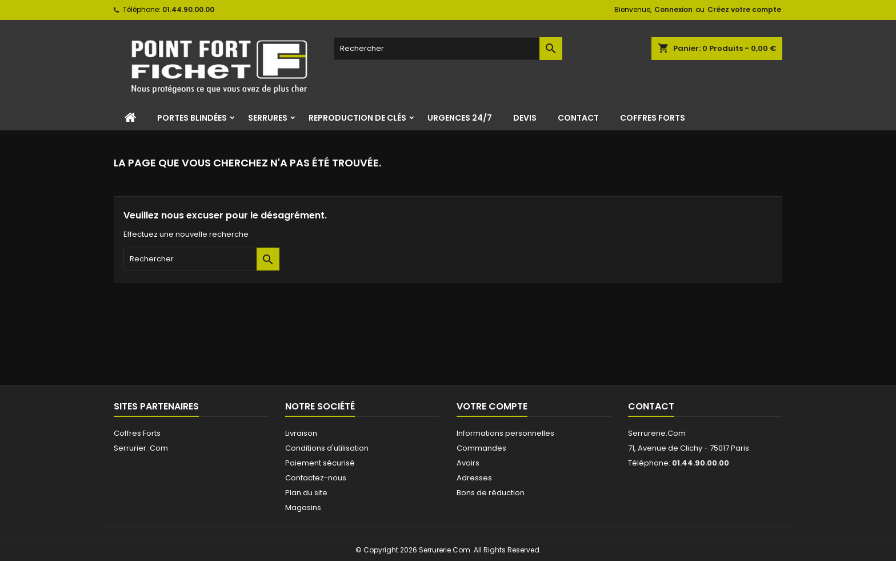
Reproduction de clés (357, 118)
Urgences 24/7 (459, 118)
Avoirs (468, 462)
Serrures (267, 118)
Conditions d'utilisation (327, 448)
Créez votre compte (744, 9)
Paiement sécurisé (320, 462)
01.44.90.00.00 (188, 9)
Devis (525, 118)
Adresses (474, 477)
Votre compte (492, 406)
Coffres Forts (652, 118)
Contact (578, 118)
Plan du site (306, 492)
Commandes (481, 448)
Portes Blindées (192, 118)
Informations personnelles (505, 433)
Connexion (673, 9)
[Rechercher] (448, 48)
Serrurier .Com (141, 448)
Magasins (303, 507)
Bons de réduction (491, 492)
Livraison (301, 433)
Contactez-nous (315, 477)
